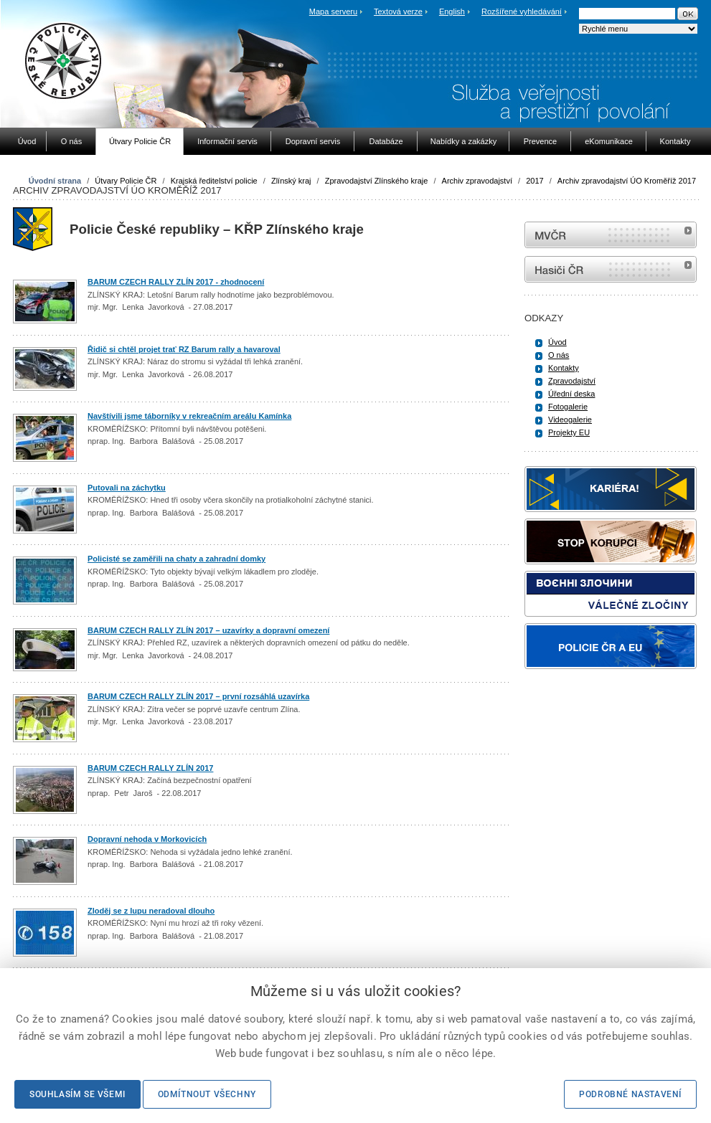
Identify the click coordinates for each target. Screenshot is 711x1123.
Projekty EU (569, 432)
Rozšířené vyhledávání (521, 11)
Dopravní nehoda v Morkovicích (147, 839)
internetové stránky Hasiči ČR (610, 269)
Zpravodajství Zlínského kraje (376, 180)
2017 (534, 180)
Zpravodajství (571, 380)
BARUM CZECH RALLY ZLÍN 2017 (150, 768)
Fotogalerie (568, 406)
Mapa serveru (333, 11)
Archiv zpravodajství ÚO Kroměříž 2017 (626, 180)
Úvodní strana (55, 180)
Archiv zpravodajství (477, 180)
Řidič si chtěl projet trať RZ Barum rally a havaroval (184, 349)
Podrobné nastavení (630, 1094)
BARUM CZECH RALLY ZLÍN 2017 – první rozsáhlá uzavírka (198, 696)
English (452, 11)
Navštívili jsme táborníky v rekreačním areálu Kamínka (189, 416)
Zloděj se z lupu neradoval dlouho (151, 910)
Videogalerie (570, 419)
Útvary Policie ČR (125, 180)
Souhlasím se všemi (77, 1094)
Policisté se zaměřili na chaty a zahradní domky (176, 558)
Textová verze (398, 11)
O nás (558, 355)
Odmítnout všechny (207, 1094)
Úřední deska (571, 393)
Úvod (557, 342)
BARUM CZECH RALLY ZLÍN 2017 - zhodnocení (176, 282)
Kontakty (563, 368)
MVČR (610, 235)
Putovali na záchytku (127, 487)
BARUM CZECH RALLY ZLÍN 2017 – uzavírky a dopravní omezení (208, 630)
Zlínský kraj (291, 180)
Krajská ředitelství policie (214, 180)
